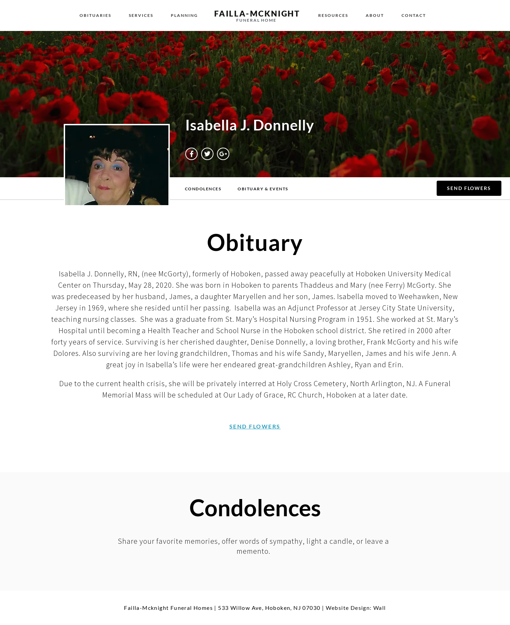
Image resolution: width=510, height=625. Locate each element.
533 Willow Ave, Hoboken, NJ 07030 (269, 607)
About (375, 15)
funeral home (256, 20)
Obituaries (95, 15)
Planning (184, 15)
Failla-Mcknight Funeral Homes (168, 607)
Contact (414, 15)
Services (141, 15)
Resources (333, 15)
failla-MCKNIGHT (257, 13)
